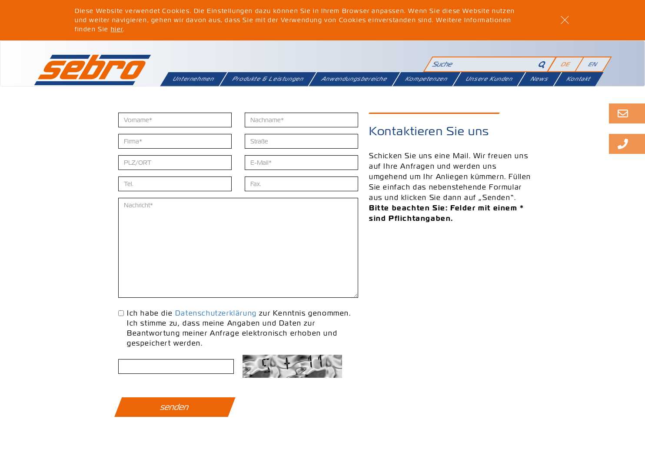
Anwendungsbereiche (354, 79)
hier (117, 29)
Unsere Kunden (489, 79)
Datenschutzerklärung (216, 313)
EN (593, 64)
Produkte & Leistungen (268, 79)
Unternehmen (193, 79)
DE (566, 64)
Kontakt (578, 79)
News (539, 79)
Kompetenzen (426, 79)
